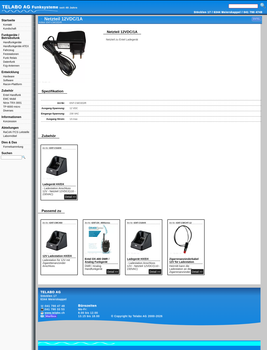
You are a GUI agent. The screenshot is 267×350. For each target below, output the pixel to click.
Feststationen (11, 53)
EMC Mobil (9, 98)
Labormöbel (10, 135)
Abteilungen (10, 127)
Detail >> (70, 196)
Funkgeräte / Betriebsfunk (10, 36)
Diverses (8, 110)
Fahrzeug (8, 50)
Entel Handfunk (12, 94)
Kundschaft (9, 28)
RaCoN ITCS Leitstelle (16, 132)
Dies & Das (9, 142)
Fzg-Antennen (11, 65)
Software (8, 80)
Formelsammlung (13, 146)
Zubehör (7, 90)
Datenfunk (9, 61)
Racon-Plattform (12, 84)
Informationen (11, 117)
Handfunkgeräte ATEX (16, 46)
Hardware (8, 76)
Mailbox (51, 316)
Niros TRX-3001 (12, 102)
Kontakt (7, 24)
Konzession (10, 121)
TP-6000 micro (11, 106)
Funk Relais (10, 57)
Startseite (8, 20)
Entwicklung (10, 72)
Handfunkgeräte (12, 42)
